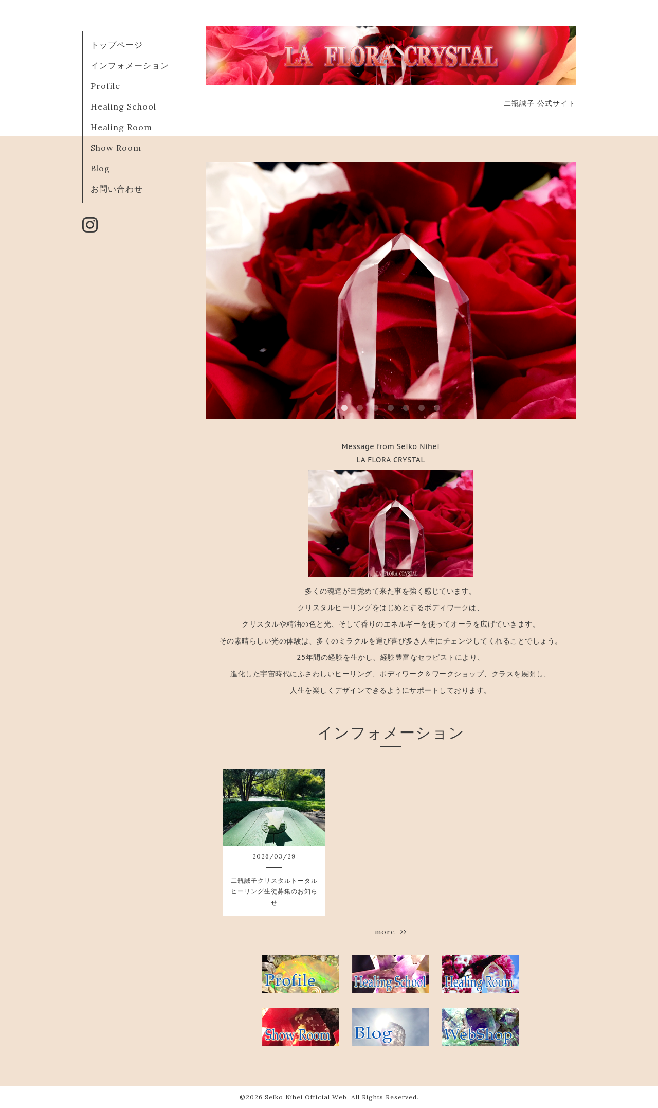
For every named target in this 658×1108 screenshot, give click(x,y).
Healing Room (121, 127)
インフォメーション (129, 65)
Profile (105, 86)
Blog (100, 168)
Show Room (115, 147)
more (391, 931)
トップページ (116, 45)
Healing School (123, 106)
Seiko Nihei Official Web (306, 1097)
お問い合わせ (116, 189)
